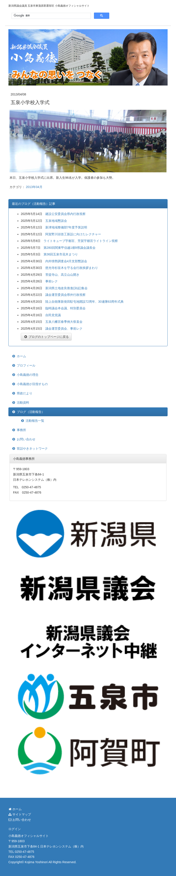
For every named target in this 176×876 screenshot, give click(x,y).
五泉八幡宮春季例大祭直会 (63, 321)
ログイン (14, 829)
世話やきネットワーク (32, 448)
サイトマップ (19, 814)
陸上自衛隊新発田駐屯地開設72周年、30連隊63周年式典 (84, 301)
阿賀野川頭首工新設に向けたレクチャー (73, 234)
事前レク (51, 281)
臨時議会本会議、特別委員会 (65, 308)
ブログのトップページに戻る (46, 336)
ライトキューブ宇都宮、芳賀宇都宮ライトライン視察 (81, 241)
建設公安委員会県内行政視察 (65, 214)
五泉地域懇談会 (56, 220)
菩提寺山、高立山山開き (62, 274)
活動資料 (23, 402)
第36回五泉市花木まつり (61, 254)
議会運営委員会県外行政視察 (65, 294)
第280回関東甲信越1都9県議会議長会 (70, 247)
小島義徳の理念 (27, 374)
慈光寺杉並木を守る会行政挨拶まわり (71, 268)
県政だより (24, 393)
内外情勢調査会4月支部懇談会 (66, 261)
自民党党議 (53, 315)
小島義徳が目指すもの (32, 384)
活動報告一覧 (35, 420)
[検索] (51, 15)
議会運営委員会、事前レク (63, 328)
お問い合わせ (26, 439)
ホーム (21, 356)
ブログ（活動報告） (31, 412)
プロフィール (26, 365)
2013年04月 (34, 187)
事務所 (21, 430)
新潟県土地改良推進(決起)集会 (66, 288)
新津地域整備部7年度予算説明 (66, 227)
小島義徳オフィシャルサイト (28, 836)
